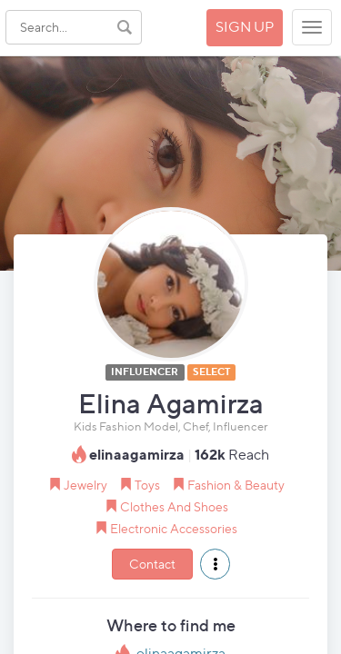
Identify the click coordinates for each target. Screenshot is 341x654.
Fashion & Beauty (236, 484)
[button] (215, 564)
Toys (147, 484)
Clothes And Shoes (174, 506)
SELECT (211, 372)
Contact (152, 563)
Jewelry (85, 484)
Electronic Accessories (173, 528)
